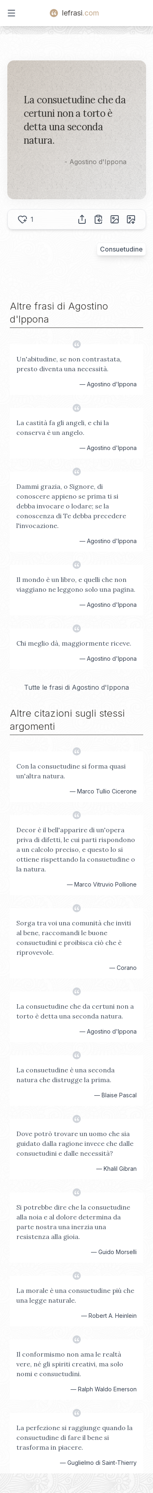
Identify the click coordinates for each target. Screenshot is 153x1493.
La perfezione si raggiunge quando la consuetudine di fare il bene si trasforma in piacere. (74, 1437)
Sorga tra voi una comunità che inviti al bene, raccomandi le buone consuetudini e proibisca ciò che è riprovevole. (73, 937)
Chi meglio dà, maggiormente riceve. (73, 643)
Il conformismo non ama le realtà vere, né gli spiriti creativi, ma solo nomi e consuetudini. (69, 1364)
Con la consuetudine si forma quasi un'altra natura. (71, 771)
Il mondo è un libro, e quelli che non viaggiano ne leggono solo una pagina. (75, 584)
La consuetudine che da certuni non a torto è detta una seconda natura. (75, 1011)
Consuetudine (121, 249)
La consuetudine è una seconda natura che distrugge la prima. (65, 1075)
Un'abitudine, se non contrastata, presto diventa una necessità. (69, 364)
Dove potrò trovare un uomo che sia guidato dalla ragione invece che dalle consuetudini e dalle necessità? (74, 1143)
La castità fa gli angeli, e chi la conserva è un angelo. (62, 428)
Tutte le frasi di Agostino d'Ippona (76, 687)
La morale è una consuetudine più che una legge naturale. (75, 1295)
